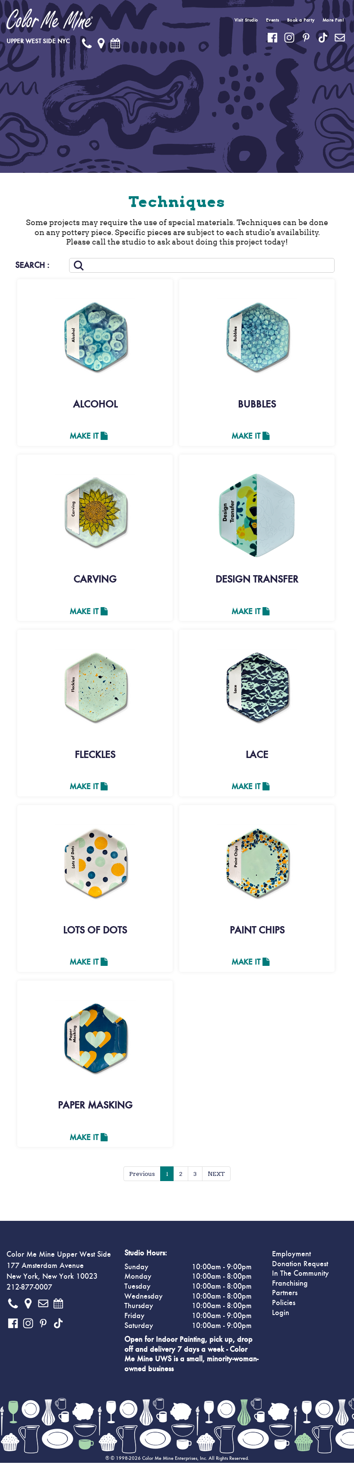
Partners (284, 1295)
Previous (142, 1175)
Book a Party (301, 20)
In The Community (300, 1276)
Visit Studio (246, 20)
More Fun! (333, 20)
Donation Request (300, 1266)
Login (280, 1315)
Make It (89, 436)
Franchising (290, 1286)
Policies (283, 1305)
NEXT (216, 1175)
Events (272, 20)
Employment (291, 1256)
